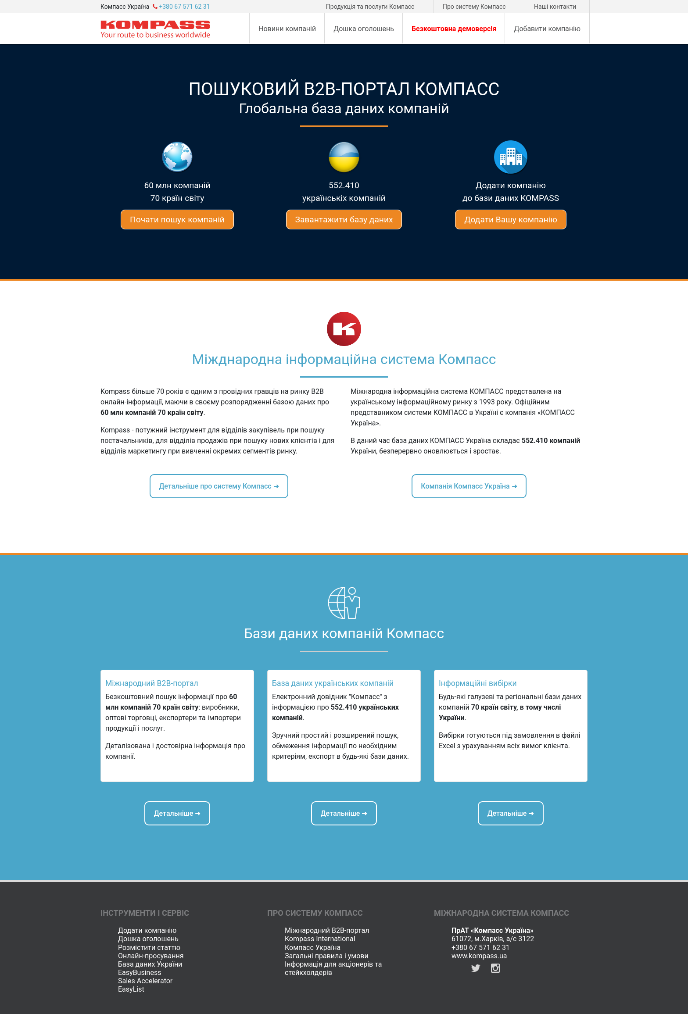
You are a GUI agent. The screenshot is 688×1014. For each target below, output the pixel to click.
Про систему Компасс (474, 6)
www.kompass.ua (479, 956)
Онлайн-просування (150, 956)
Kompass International (320, 939)
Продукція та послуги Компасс (370, 6)
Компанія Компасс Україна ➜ (469, 486)
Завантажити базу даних (344, 219)
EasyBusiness (139, 972)
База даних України (150, 964)
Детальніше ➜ (177, 813)
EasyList (131, 989)
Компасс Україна (312, 947)
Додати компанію (147, 930)
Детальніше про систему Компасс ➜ (219, 486)
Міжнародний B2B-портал (327, 930)
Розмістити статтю (149, 947)
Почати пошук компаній (177, 219)
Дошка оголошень (148, 939)
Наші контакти (555, 6)
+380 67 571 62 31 (481, 947)
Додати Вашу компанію (510, 219)
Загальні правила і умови (327, 956)
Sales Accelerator (145, 981)
